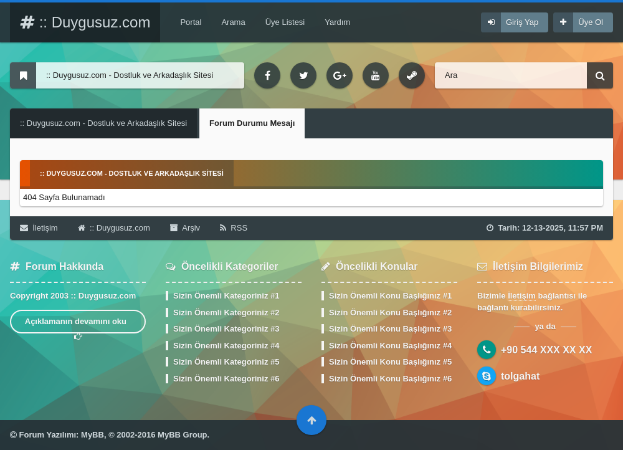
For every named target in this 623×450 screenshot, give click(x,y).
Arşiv (185, 227)
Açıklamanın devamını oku (78, 325)
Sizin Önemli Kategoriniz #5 (226, 361)
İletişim (39, 227)
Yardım (337, 22)
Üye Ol (590, 22)
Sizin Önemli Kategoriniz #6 (226, 378)
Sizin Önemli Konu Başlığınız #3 (390, 328)
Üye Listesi (285, 22)
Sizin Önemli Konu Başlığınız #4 (390, 345)
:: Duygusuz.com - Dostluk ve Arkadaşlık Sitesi (103, 123)
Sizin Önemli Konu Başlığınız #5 (390, 361)
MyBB (92, 434)
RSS (233, 227)
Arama (233, 22)
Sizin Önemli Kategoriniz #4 (226, 345)
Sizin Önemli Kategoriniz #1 (226, 295)
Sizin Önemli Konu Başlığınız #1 (390, 295)
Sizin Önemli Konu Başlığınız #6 (390, 378)
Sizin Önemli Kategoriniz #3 (226, 328)
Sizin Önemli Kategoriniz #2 (226, 312)
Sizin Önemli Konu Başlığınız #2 (390, 312)
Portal (190, 22)
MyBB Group (182, 434)
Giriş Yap (522, 22)
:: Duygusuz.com (85, 22)
